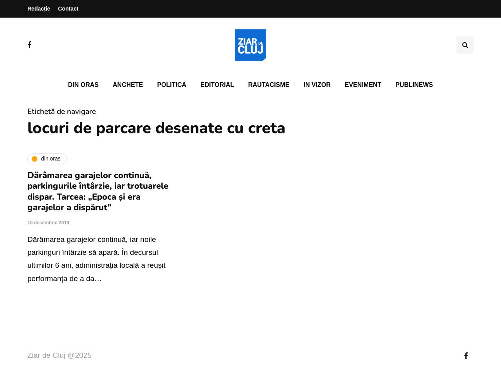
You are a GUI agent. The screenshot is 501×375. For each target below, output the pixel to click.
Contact (68, 8)
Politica (171, 84)
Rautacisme (268, 84)
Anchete (128, 84)
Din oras (83, 84)
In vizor (316, 84)
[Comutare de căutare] (465, 45)
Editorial (217, 84)
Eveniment (363, 84)
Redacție (38, 8)
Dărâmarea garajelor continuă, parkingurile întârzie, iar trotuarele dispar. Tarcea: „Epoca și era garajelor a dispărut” (97, 191)
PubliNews (414, 84)
